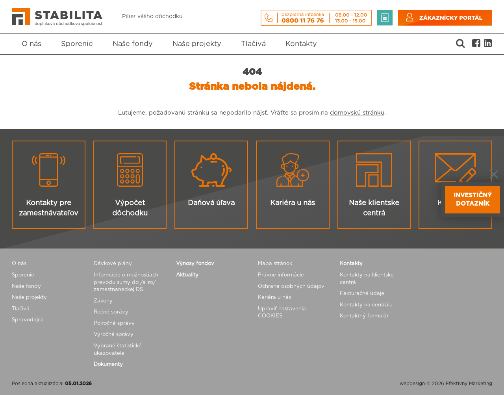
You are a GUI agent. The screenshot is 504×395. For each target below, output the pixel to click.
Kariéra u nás (274, 297)
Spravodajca (28, 320)
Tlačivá (253, 44)
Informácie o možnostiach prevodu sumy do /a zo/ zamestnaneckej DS (126, 282)
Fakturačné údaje (362, 293)
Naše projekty (196, 44)
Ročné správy (111, 312)
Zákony (103, 301)
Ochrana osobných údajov (291, 286)
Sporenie (77, 44)
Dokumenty (108, 364)
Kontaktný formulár (364, 316)
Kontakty (301, 44)
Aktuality (187, 275)
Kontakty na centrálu (366, 305)
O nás (31, 44)
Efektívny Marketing (469, 383)
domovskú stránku (357, 113)
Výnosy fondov (195, 263)
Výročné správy (113, 334)
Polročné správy (114, 323)
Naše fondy (133, 44)
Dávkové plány (113, 263)
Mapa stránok (275, 263)
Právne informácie (281, 275)
